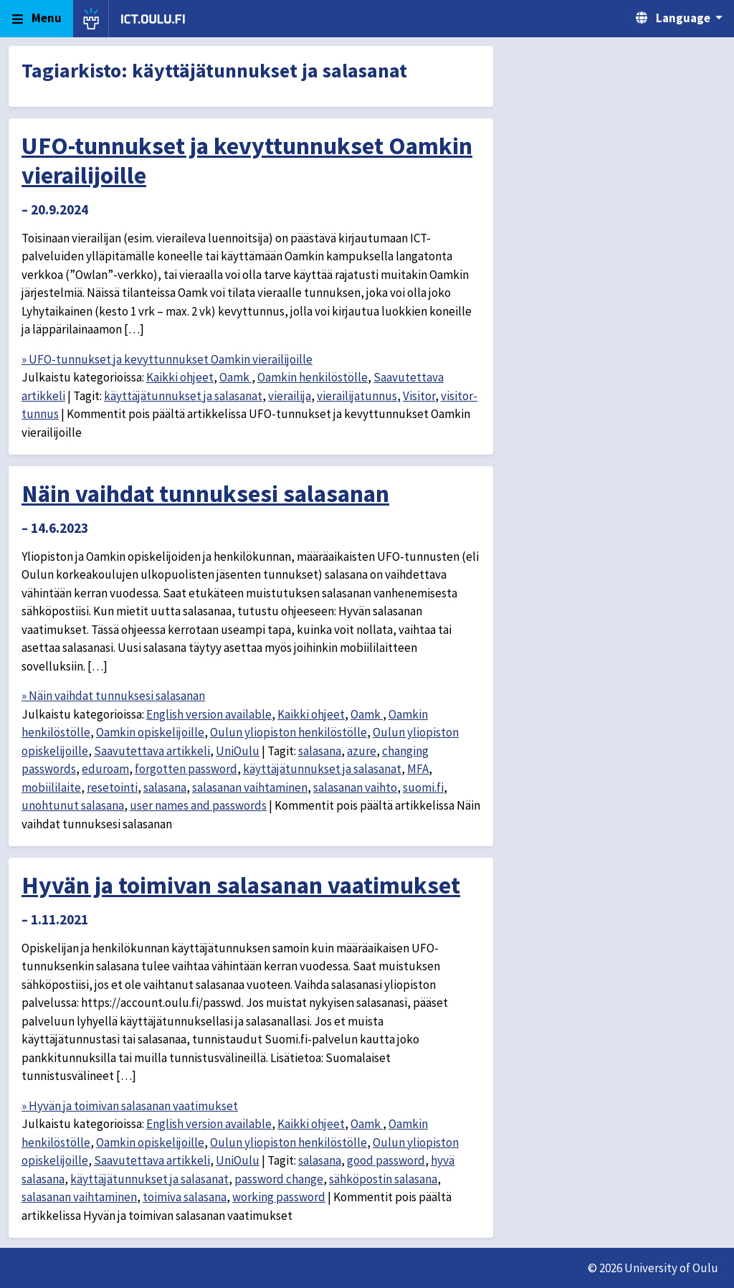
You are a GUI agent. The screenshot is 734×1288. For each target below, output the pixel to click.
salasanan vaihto (355, 787)
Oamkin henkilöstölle (312, 377)
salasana (319, 751)
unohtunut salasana (73, 805)
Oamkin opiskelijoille (150, 732)
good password (386, 1160)
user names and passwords (198, 805)
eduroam (105, 769)
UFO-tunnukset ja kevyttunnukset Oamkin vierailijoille (247, 160)
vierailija (289, 396)
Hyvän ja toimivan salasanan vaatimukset (241, 885)
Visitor (419, 396)
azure (361, 751)
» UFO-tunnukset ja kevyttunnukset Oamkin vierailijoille (167, 359)
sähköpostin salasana (383, 1179)
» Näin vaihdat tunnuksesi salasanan (113, 696)
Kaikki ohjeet (180, 377)
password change (278, 1179)
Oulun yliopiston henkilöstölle (288, 732)
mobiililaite (51, 787)
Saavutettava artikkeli (152, 751)
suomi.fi (423, 787)
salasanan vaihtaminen (250, 787)
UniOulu (237, 751)
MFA (418, 769)
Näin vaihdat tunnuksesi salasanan (205, 493)
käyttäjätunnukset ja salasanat (183, 396)
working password (278, 1197)
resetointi (112, 787)
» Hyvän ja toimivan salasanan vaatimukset (130, 1106)
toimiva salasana (185, 1197)
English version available (209, 714)
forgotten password (186, 769)
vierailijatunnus (357, 396)
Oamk (235, 377)
